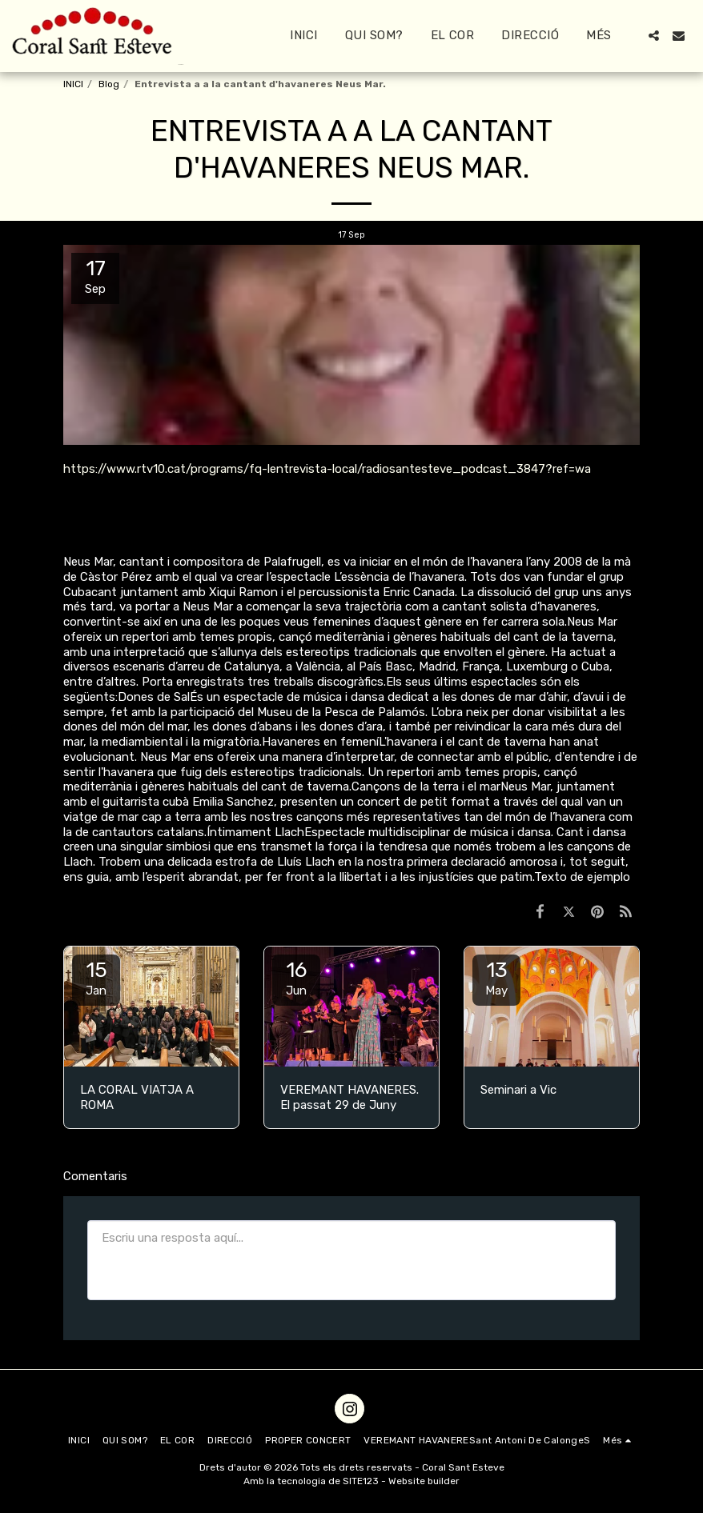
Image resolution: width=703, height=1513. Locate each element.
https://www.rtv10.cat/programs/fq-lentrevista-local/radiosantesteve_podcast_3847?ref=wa (327, 469)
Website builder (424, 1481)
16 (296, 978)
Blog (108, 84)
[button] (653, 36)
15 (96, 978)
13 (496, 978)
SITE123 (361, 1481)
